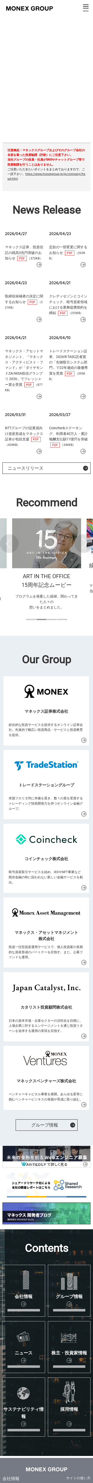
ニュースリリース (25, 468)
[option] (46, 570)
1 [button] (31, 619)
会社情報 (10, 1478)
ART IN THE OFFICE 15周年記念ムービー (47, 580)
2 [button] (41, 619)
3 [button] (52, 619)
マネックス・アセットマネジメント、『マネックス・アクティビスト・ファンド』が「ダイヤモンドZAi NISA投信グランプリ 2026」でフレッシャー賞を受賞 (24, 367)
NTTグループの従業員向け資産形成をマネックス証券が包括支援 (24, 433)
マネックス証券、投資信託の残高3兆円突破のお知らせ (24, 252)
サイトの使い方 (78, 1478)
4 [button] (62, 619)
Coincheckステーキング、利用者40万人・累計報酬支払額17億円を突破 (68, 433)
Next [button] (83, 543)
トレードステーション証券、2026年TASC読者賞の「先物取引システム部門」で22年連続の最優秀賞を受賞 (68, 362)
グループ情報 (44, 1125)
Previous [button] (9, 543)
